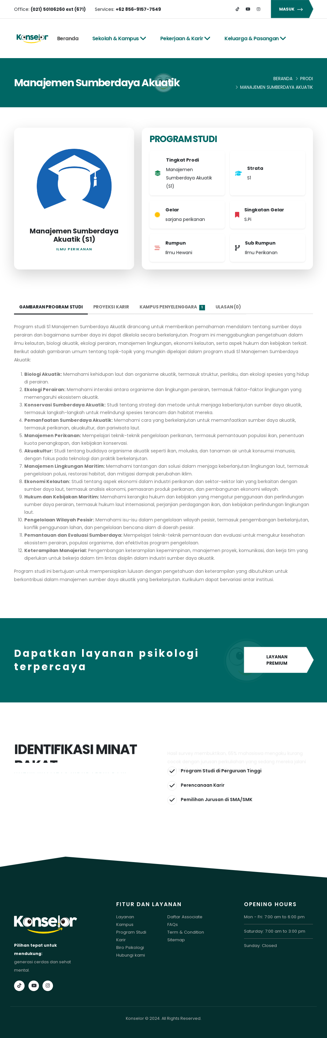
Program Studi (131, 932)
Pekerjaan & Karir (185, 38)
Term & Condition (185, 932)
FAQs (172, 924)
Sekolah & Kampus (119, 38)
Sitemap (176, 940)
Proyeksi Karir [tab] (113, 307)
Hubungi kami (130, 955)
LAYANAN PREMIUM (278, 660)
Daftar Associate (184, 917)
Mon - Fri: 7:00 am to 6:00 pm (273, 917)
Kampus (124, 924)
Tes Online (73, 77)
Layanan (125, 917)
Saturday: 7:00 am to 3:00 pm (274, 931)
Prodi (306, 79)
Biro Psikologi (129, 947)
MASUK (292, 9)
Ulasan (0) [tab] (232, 307)
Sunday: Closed (260, 945)
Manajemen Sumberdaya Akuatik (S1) (74, 235)
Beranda (68, 38)
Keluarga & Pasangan (255, 38)
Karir (120, 940)
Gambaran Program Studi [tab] (52, 307)
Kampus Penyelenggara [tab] (174, 307)
